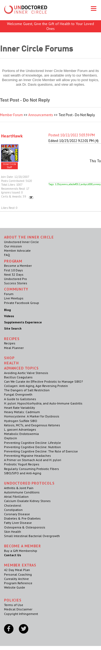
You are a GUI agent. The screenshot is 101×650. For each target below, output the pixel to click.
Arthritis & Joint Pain (18, 488)
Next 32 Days (13, 274)
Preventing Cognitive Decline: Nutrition (32, 447)
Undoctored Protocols (29, 483)
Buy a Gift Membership (20, 551)
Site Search (13, 328)
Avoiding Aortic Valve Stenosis (26, 373)
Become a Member (18, 266)
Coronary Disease (17, 514)
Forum (8, 294)
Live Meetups (13, 298)
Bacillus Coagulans (18, 377)
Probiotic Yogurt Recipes (21, 464)
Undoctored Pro (15, 279)
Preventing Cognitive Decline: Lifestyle (32, 443)
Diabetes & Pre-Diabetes (22, 518)
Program (13, 261)
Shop (9, 357)
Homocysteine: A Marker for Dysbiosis (31, 416)
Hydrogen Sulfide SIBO (20, 421)
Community (16, 289)
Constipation (13, 510)
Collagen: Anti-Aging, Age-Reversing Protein (36, 386)
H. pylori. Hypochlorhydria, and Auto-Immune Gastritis (43, 403)
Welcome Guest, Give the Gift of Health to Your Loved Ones (50, 26)
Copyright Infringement (21, 614)
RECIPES (12, 338)
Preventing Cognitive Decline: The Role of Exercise (41, 451)
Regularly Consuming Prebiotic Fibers (31, 469)
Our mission (13, 246)
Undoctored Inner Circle (21, 242)
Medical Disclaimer (18, 609)
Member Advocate (17, 250)
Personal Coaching (18, 574)
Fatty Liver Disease (18, 523)
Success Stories (15, 283)
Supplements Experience (23, 322)
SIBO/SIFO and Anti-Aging (22, 473)
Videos (9, 316)
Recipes (9, 343)
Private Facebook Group (21, 303)
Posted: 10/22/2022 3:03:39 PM (71, 135)
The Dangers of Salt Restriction (27, 390)
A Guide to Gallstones (20, 399)
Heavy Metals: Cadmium (22, 412)
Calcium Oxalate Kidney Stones (27, 501)
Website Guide (14, 587)
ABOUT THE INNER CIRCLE (29, 237)
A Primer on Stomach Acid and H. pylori (32, 460)
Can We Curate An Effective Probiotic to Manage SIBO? (43, 381)
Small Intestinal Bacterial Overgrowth (32, 536)
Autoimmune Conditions (22, 492)
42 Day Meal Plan (17, 570)
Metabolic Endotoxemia (21, 434)
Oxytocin (10, 438)
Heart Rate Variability (19, 408)
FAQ (7, 255)
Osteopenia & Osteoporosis (24, 527)
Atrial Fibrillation (16, 497)
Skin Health (12, 532)
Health (11, 363)
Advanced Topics (21, 368)
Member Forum (11, 115)
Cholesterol (12, 505)
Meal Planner (14, 348)
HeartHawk (12, 136)
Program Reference (18, 583)
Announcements (40, 115)
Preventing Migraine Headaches (27, 456)
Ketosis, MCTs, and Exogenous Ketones (32, 425)
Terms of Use (13, 605)
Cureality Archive (16, 579)
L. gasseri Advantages (20, 429)
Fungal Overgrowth (18, 394)
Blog (7, 310)
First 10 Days (13, 270)
